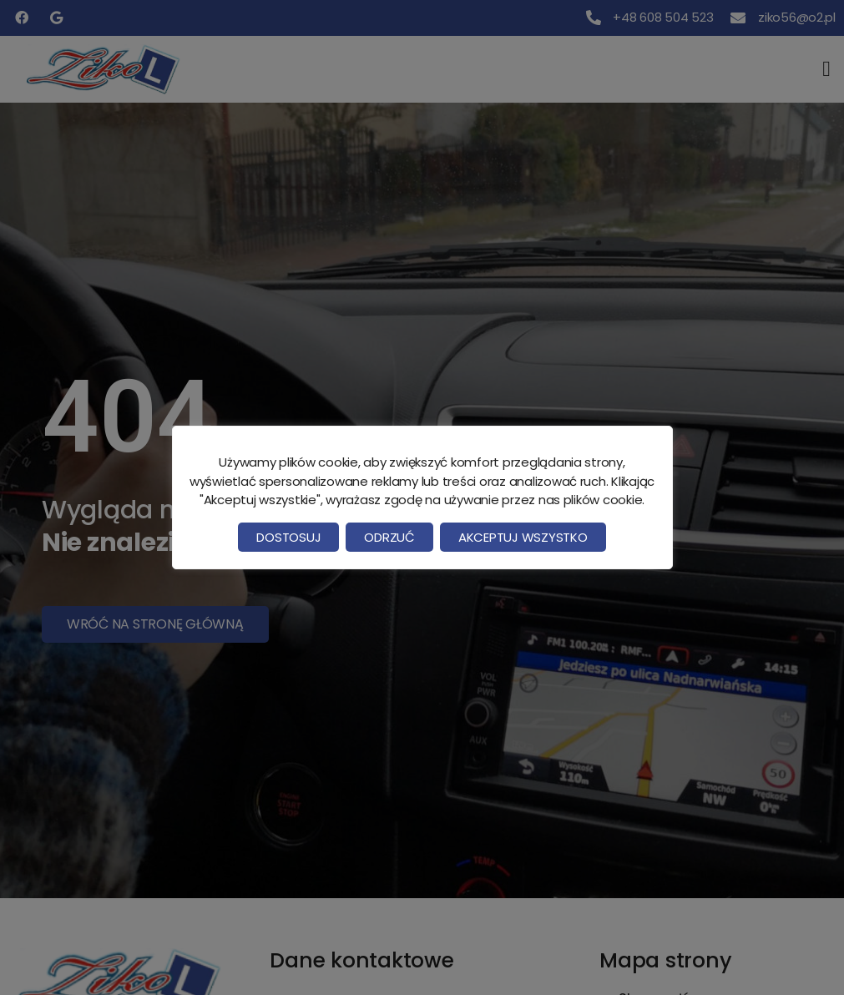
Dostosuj (288, 537)
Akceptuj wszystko (523, 537)
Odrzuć (389, 537)
